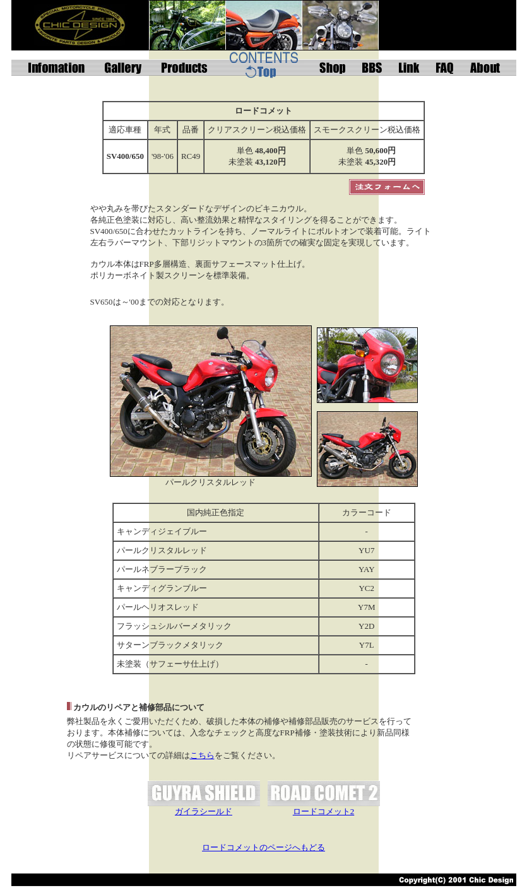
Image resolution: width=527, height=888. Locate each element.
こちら (202, 755)
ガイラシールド (203, 811)
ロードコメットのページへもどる (263, 847)
